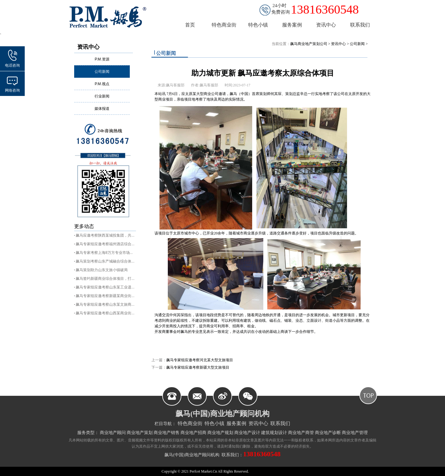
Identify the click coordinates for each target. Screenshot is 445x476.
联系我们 (280, 423)
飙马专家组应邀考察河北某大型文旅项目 (199, 360)
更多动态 (84, 226)
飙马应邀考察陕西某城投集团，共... (105, 235)
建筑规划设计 (274, 432)
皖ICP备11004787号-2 (266, 471)
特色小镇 (214, 423)
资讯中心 (88, 47)
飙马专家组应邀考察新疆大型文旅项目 (197, 367)
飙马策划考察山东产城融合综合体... (105, 261)
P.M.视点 (102, 84)
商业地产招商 (193, 432)
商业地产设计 (247, 432)
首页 (190, 24)
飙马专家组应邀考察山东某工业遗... (105, 287)
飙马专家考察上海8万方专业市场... (104, 252)
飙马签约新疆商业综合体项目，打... (105, 278)
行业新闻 (102, 96)
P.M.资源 (102, 59)
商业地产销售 (167, 432)
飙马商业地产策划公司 (308, 44)
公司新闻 (102, 71)
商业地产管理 (355, 432)
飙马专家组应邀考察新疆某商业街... (105, 296)
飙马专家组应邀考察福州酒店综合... (105, 244)
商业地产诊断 (328, 432)
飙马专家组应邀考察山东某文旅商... (105, 304)
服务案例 (236, 423)
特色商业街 (190, 423)
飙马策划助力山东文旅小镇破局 (102, 270)
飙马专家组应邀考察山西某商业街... (105, 313)
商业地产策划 (140, 432)
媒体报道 (102, 108)
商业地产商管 (301, 432)
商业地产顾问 (113, 432)
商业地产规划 (220, 432)
